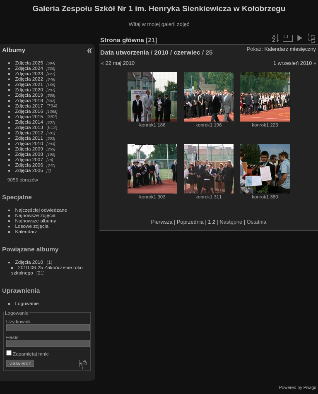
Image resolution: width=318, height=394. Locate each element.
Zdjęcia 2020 (29, 89)
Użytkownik (18, 321)
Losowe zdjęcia (31, 226)
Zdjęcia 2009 (29, 148)
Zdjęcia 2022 (29, 78)
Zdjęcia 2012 (29, 132)
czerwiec (187, 52)
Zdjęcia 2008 (29, 154)
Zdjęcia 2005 (29, 170)
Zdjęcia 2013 (29, 127)
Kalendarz (26, 231)
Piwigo (310, 387)
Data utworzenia (124, 52)
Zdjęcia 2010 (29, 143)
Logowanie (27, 303)
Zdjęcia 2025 (29, 62)
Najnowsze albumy (35, 220)
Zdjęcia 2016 (29, 111)
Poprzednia (190, 222)
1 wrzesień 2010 (292, 63)
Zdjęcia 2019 (29, 95)
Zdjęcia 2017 (29, 105)
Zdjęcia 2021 (29, 84)
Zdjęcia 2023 (29, 73)
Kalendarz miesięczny (290, 49)
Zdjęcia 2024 (29, 68)
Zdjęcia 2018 (29, 100)
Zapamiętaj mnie (27, 353)
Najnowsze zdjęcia (35, 215)
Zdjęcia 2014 (29, 121)
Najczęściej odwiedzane (41, 210)
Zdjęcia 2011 (29, 138)
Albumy (13, 49)
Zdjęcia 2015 (29, 116)
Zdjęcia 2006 (29, 164)
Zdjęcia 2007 (29, 159)
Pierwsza (162, 222)
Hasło (12, 337)
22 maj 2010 (120, 63)
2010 (161, 52)
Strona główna (122, 39)
